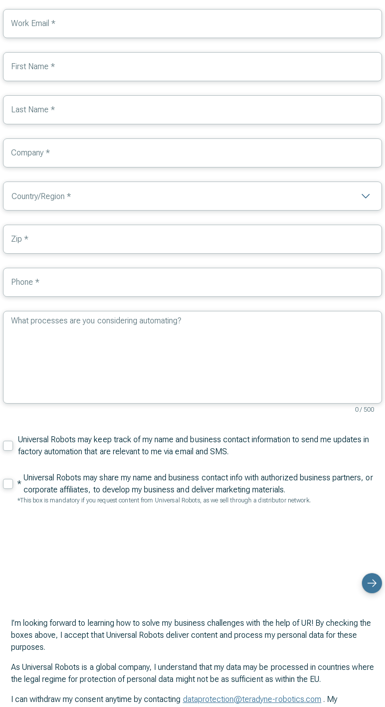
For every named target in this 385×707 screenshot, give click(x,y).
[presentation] (306, 537)
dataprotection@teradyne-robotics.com (252, 699)
